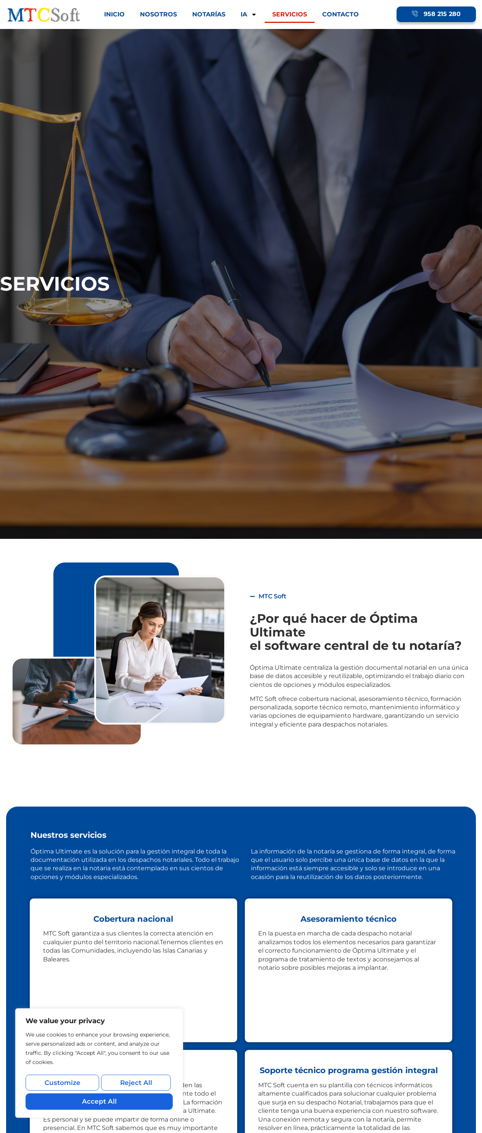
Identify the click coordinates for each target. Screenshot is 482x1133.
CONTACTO (340, 14)
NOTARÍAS (208, 14)
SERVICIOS (289, 14)
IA (249, 14)
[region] (99, 1065)
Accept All (99, 1101)
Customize (62, 1084)
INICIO (114, 14)
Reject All (135, 1084)
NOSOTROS (158, 14)
